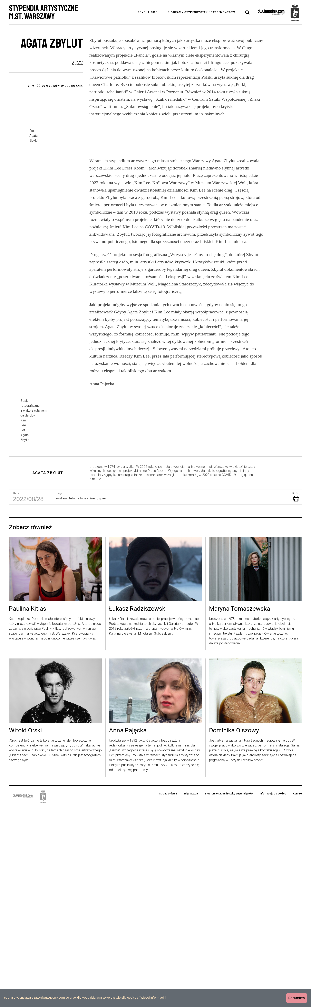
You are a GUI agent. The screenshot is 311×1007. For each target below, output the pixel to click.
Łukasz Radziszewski (138, 809)
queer (103, 698)
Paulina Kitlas (27, 809)
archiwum (90, 698)
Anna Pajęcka (128, 931)
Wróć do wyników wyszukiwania (57, 86)
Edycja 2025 (147, 12)
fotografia (76, 698)
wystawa (62, 698)
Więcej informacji (152, 997)
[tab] (247, 13)
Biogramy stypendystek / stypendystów (201, 12)
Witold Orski (25, 931)
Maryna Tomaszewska (239, 809)
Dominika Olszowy (234, 931)
